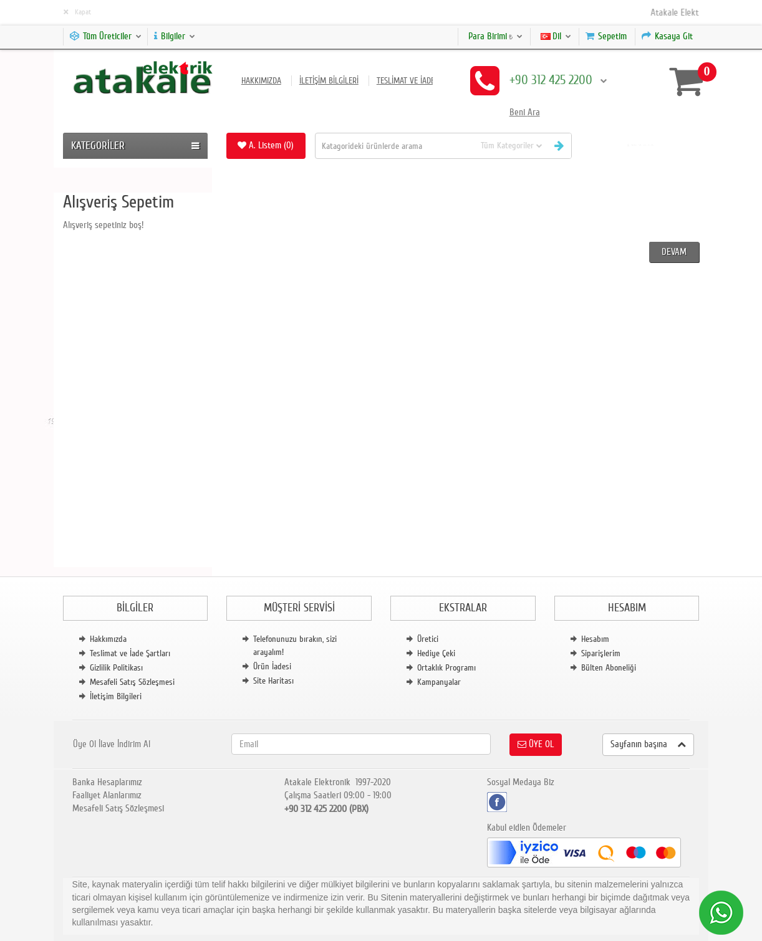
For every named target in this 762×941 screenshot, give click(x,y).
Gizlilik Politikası (116, 667)
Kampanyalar (439, 682)
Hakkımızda (261, 80)
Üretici (427, 639)
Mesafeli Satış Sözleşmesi (132, 682)
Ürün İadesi (272, 666)
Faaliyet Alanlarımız (107, 795)
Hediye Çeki (436, 653)
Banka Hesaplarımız (107, 782)
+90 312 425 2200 (558, 80)
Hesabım (595, 639)
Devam (674, 251)
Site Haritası (273, 681)
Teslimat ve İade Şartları (422, 80)
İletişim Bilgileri (329, 80)
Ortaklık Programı (446, 667)
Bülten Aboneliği (608, 667)
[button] (640, 145)
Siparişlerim (600, 653)
